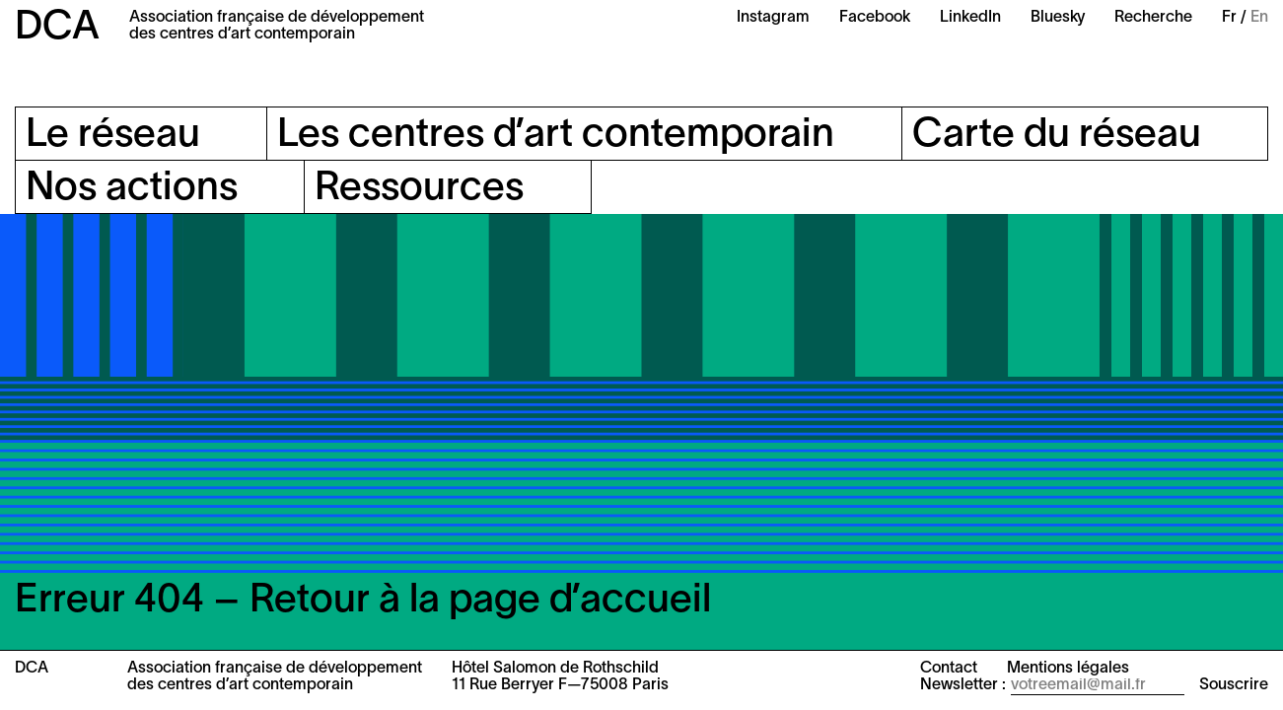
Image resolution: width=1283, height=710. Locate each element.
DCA (57, 28)
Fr (1229, 18)
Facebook (874, 18)
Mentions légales (1068, 668)
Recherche (1153, 18)
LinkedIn (970, 18)
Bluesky (1058, 18)
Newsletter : (963, 685)
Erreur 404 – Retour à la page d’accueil (363, 601)
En (1259, 18)
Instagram (773, 18)
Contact (948, 668)
